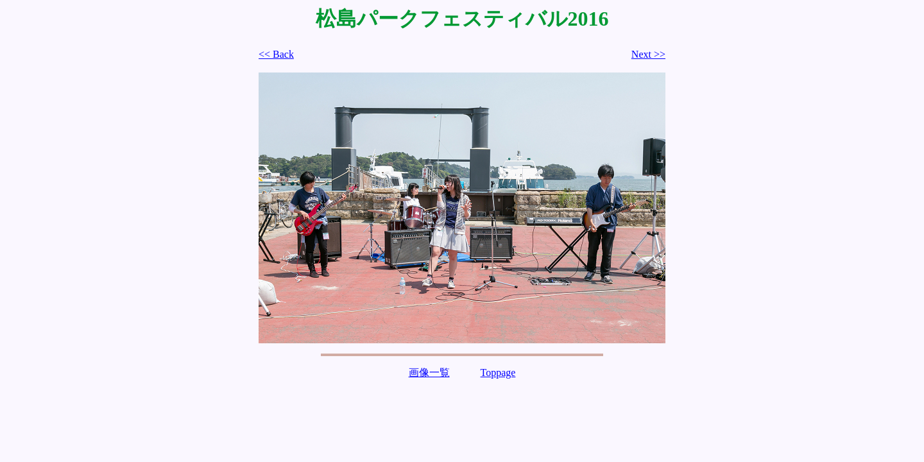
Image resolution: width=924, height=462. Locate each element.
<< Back (276, 54)
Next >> (648, 54)
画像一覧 (429, 372)
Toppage (498, 372)
